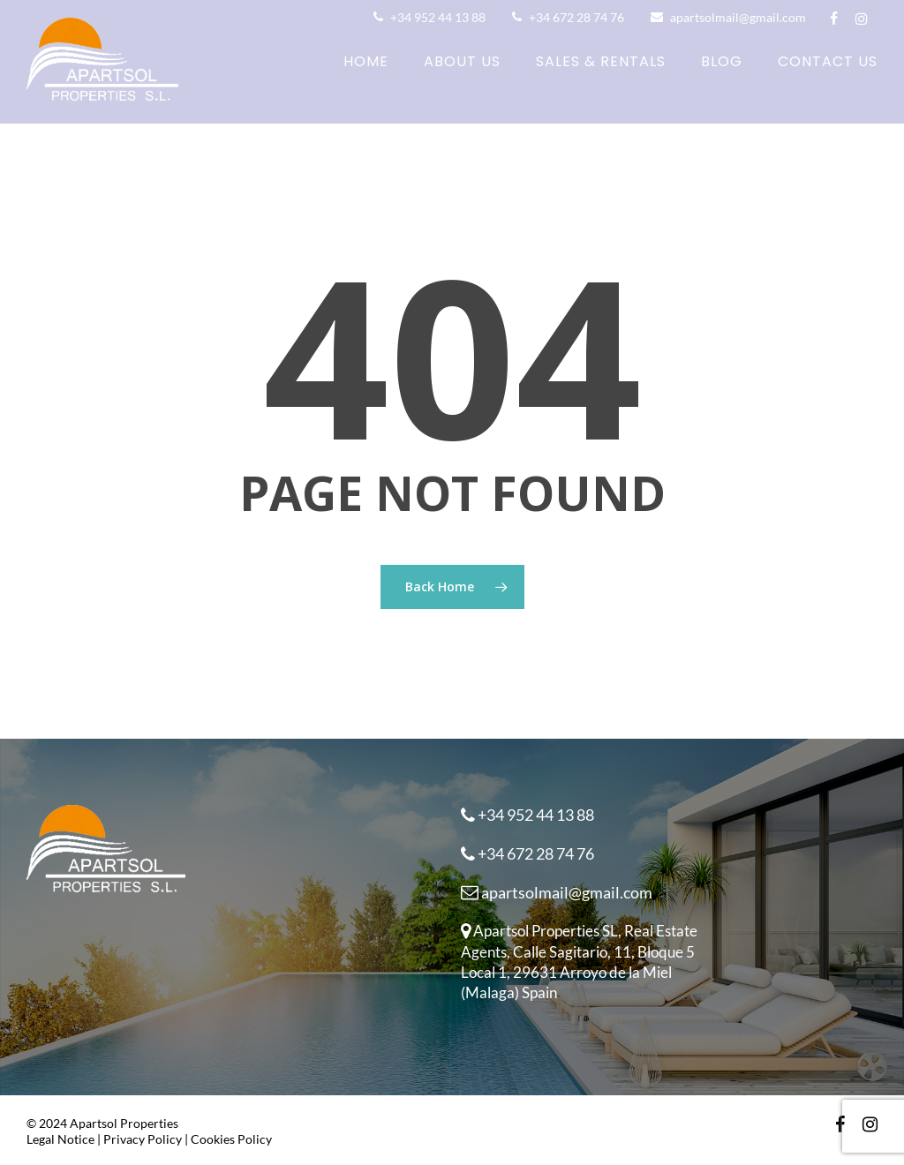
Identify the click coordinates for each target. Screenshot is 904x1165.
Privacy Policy (142, 1138)
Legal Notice (60, 1138)
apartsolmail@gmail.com (728, 17)
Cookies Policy (231, 1138)
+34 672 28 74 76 (568, 17)
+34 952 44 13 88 (429, 17)
